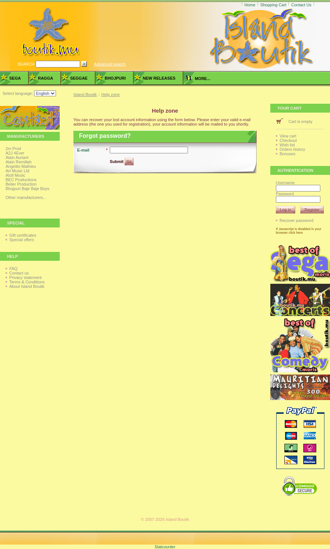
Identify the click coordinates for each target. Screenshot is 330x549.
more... (198, 78)
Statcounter (165, 547)
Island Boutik (85, 94)
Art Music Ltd (17, 171)
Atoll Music (15, 175)
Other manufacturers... (26, 197)
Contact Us (301, 5)
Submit (117, 161)
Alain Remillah (19, 162)
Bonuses (288, 154)
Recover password (296, 220)
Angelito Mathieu (21, 166)
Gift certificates (22, 235)
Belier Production (21, 184)
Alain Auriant (17, 157)
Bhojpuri (115, 78)
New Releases (159, 78)
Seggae (79, 78)
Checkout (288, 140)
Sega (15, 78)
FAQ (13, 268)
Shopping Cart (273, 5)
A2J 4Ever (15, 153)
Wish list (287, 145)
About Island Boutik (26, 286)
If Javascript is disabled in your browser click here (298, 230)
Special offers (21, 239)
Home (249, 5)
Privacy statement (25, 277)
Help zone (110, 94)
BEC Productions (21, 179)
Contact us (19, 273)
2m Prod (13, 148)
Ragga (45, 78)
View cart (288, 136)
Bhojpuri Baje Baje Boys (27, 188)
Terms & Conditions (26, 282)
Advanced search (110, 64)
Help (12, 256)
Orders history (292, 149)
